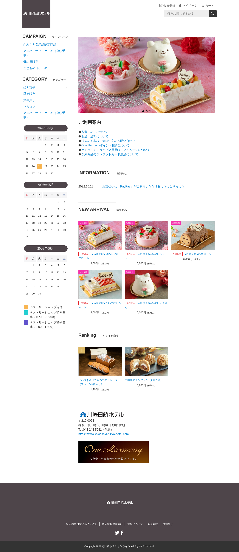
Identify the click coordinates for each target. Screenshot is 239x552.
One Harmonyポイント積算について (105, 145)
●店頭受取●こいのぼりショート (99, 305)
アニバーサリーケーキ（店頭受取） (44, 53)
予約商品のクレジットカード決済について (109, 154)
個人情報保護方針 (112, 523)
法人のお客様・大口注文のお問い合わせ (108, 140)
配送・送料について (94, 136)
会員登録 (169, 5)
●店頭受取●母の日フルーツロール (99, 256)
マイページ (189, 5)
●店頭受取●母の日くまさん (146, 305)
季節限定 (29, 93)
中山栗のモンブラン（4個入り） (144, 380)
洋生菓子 (29, 100)
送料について (135, 523)
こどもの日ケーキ (35, 68)
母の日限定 (30, 61)
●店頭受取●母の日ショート (146, 256)
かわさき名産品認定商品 (39, 44)
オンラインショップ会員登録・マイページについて (115, 149)
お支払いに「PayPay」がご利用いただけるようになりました (143, 186)
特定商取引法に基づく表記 (81, 523)
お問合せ (167, 523)
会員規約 (153, 523)
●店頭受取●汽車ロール (197, 253)
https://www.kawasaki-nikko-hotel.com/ (104, 434)
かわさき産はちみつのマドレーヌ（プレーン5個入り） (98, 382)
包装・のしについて (94, 132)
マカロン (29, 106)
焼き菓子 (29, 87)
